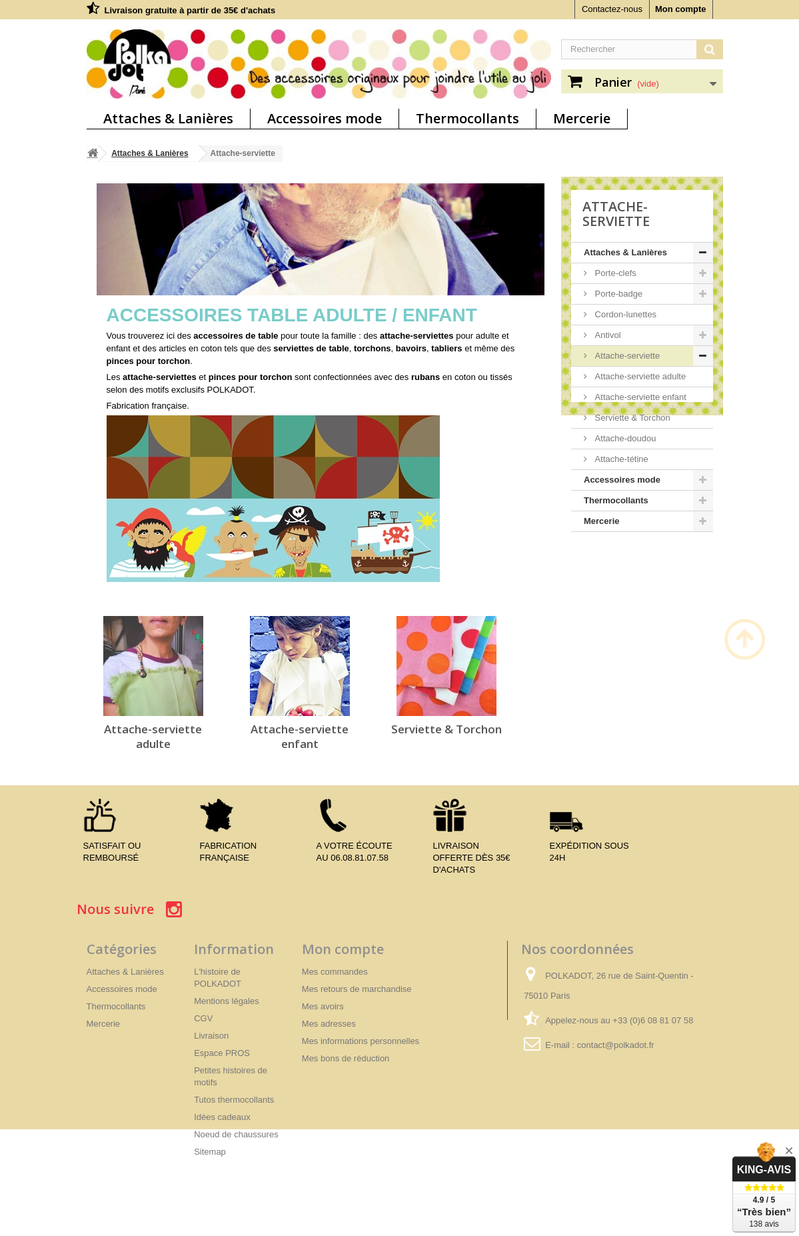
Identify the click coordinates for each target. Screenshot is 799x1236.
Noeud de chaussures (236, 1134)
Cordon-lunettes (624, 314)
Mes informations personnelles (360, 1041)
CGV (203, 1018)
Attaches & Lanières (168, 118)
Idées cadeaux (222, 1117)
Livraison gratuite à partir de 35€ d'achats (190, 10)
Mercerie (581, 118)
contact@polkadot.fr (615, 1045)
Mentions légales (226, 1001)
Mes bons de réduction (346, 1058)
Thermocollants (467, 118)
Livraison (211, 1036)
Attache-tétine (620, 459)
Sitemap (210, 1152)
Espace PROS (222, 1053)
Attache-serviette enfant (300, 736)
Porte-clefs (614, 273)
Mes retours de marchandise (357, 989)
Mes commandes (335, 972)
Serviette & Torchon (446, 729)
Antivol (606, 335)
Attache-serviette (626, 356)
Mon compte (680, 9)
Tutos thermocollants (234, 1100)
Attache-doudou (624, 438)
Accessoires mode (324, 118)
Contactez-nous (612, 9)
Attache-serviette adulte (153, 736)
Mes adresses (329, 1024)
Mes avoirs (323, 1006)
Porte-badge (617, 294)
